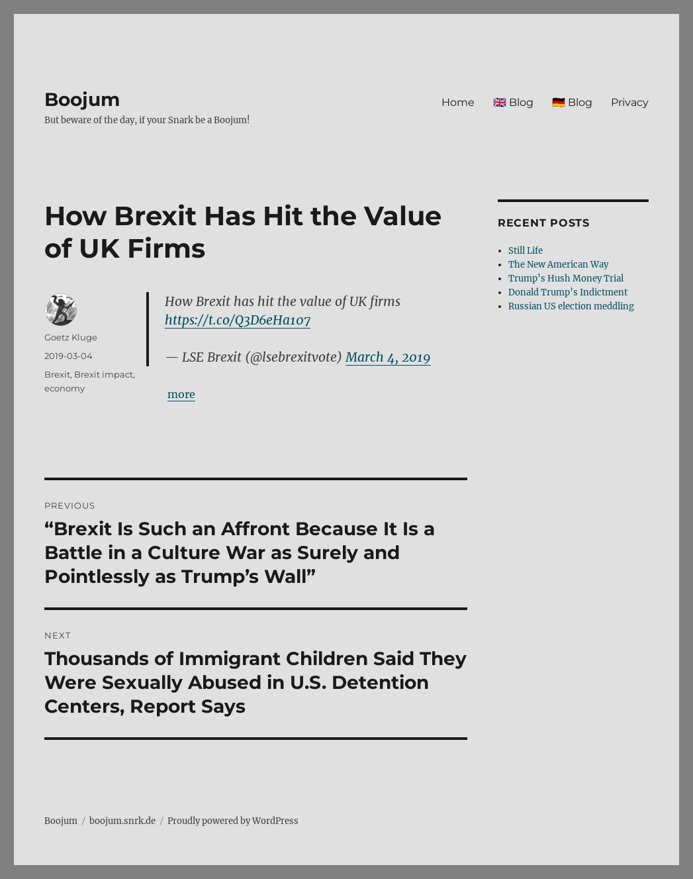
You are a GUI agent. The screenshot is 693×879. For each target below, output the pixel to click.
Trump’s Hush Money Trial (566, 278)
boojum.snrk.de (122, 821)
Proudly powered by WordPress (233, 821)
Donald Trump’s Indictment (567, 292)
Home (458, 102)
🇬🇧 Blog (513, 102)
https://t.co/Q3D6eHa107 (237, 320)
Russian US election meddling (571, 306)
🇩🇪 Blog (572, 102)
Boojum (82, 99)
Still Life (525, 250)
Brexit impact (103, 374)
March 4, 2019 (388, 357)
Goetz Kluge (70, 337)
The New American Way (558, 264)
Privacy (630, 102)
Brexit (57, 374)
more (181, 394)
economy (64, 388)
